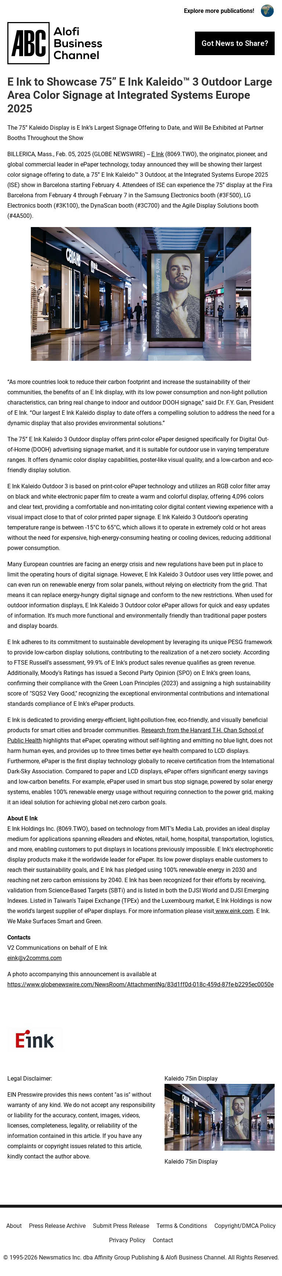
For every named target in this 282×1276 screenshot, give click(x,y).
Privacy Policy (127, 1240)
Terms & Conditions (181, 1225)
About (14, 1225)
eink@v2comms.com (34, 958)
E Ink (157, 154)
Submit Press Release (121, 1225)
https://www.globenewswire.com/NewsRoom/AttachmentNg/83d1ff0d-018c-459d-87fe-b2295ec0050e (140, 984)
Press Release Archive (57, 1225)
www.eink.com (233, 910)
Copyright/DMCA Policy (245, 1225)
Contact (163, 1240)
